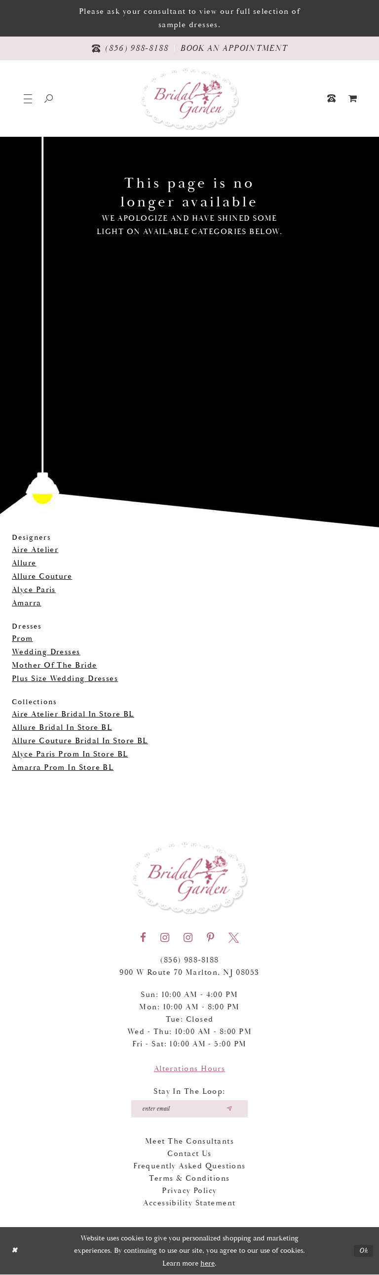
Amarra (26, 603)
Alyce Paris (34, 590)
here (207, 1264)
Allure (24, 563)
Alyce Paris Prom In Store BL (70, 754)
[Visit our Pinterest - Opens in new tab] (210, 937)
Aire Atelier (35, 550)
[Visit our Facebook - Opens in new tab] (143, 937)
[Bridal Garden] (189, 98)
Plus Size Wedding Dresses (65, 679)
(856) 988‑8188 (189, 960)
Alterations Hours (190, 1069)
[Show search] (48, 98)
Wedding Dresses (46, 652)
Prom (22, 639)
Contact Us (189, 1154)
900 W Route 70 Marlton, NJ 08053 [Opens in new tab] (189, 972)
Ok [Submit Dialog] (363, 1251)
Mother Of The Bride (54, 665)
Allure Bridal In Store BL (62, 727)
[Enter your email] (189, 1109)
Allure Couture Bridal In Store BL (80, 741)
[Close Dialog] (14, 1251)
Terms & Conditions (189, 1179)
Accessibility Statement (189, 1203)
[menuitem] (352, 98)
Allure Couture (42, 576)
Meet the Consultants (189, 1142)
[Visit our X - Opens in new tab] (233, 937)
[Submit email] (231, 1109)
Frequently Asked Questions (189, 1166)
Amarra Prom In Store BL (63, 767)
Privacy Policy (189, 1191)
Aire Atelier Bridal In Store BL (73, 714)
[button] (27, 98)
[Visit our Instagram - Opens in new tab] (164, 937)
